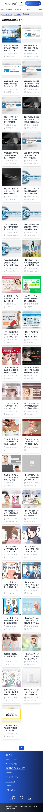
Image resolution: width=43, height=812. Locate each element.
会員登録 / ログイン (33, 3)
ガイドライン (10, 781)
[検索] (21, 3)
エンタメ (18, 9)
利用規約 (9, 772)
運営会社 (9, 755)
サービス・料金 (11, 759)
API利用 (8, 785)
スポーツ (26, 9)
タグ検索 (17, 14)
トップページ (6, 14)
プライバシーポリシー (14, 777)
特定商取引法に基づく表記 (15, 768)
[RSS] (30, 798)
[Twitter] (22, 798)
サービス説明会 (11, 764)
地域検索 (9, 9)
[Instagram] (14, 798)
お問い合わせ (10, 790)
